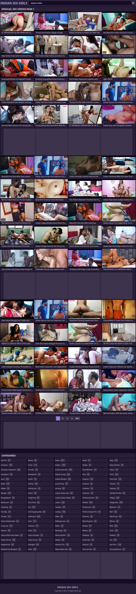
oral (86, 474)
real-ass (87, 516)
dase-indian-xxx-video (12, 535)
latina (60, 502)
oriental (87, 483)
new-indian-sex (63, 549)
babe (5, 483)
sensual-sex (89, 549)
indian (60, 465)
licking (60, 511)
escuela (33, 469)
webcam (115, 507)
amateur (7, 465)
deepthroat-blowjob (11, 549)
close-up (7, 525)
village (115, 497)
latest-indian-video (65, 497)
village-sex (116, 502)
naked (59, 539)
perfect (87, 502)
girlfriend (34, 516)
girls (32, 521)
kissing (60, 488)
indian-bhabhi (63, 479)
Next (77, 418)
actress (6, 460)
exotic (32, 479)
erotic (32, 465)
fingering (34, 497)
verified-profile (117, 493)
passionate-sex (90, 497)
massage (60, 530)
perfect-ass (88, 507)
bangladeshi (8, 497)
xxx (113, 539)
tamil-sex (116, 479)
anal (5, 479)
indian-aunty (62, 474)
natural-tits (62, 544)
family (33, 483)
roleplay (87, 535)
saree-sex (88, 539)
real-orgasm (89, 521)
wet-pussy (116, 516)
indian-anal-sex (63, 469)
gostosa (33, 525)
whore (114, 521)
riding (87, 530)
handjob (33, 544)
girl (32, 507)
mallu (59, 525)
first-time (34, 502)
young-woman (117, 549)
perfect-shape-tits (91, 511)
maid (59, 516)
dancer (6, 530)
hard (32, 549)
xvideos (115, 535)
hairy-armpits (35, 535)
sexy (114, 460)
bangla (6, 493)
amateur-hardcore (11, 469)
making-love (62, 521)
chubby (6, 511)
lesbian (60, 507)
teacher (115, 483)
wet (113, 511)
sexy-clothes (117, 465)
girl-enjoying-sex (37, 511)
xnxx (114, 530)
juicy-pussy (61, 483)
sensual (87, 544)
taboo (114, 469)
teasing (115, 488)
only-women (89, 469)
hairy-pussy (35, 539)
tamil (114, 474)
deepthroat (7, 544)
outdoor (87, 488)
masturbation (62, 535)
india (60, 460)
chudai (6, 516)
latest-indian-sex (64, 493)
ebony (32, 460)
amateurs (7, 474)
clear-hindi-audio (10, 521)
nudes (87, 465)
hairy (32, 530)
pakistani (88, 493)
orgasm (88, 479)
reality (87, 525)
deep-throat (8, 539)
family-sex (34, 488)
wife (114, 525)
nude (86, 460)
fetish (32, 493)
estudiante (34, 474)
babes (5, 488)
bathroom (7, 502)
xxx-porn (115, 544)
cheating (6, 507)
